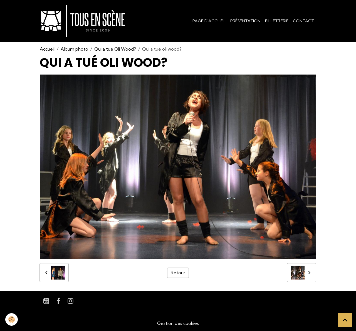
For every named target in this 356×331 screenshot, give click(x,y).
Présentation (245, 20)
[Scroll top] (345, 320)
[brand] (84, 21)
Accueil (47, 49)
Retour (178, 272)
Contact (303, 20)
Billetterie (276, 20)
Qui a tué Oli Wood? (115, 49)
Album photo (74, 49)
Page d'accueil (209, 20)
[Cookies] (12, 319)
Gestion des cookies (178, 323)
